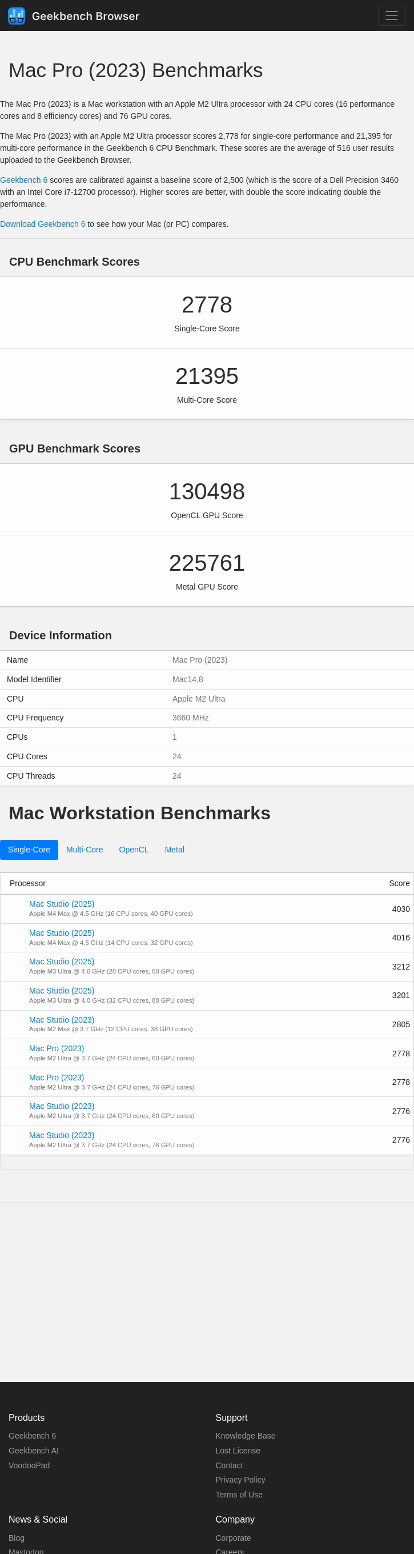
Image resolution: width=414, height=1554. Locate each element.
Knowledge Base (246, 1435)
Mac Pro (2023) (56, 1048)
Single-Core (29, 849)
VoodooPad (29, 1465)
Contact (229, 1465)
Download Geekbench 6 (42, 224)
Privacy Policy (241, 1479)
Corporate (233, 1538)
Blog (17, 1538)
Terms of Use (239, 1494)
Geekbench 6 (23, 180)
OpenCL (134, 849)
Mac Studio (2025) (61, 903)
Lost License (238, 1450)
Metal (174, 849)
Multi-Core (84, 849)
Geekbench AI (34, 1450)
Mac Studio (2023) (61, 1019)
